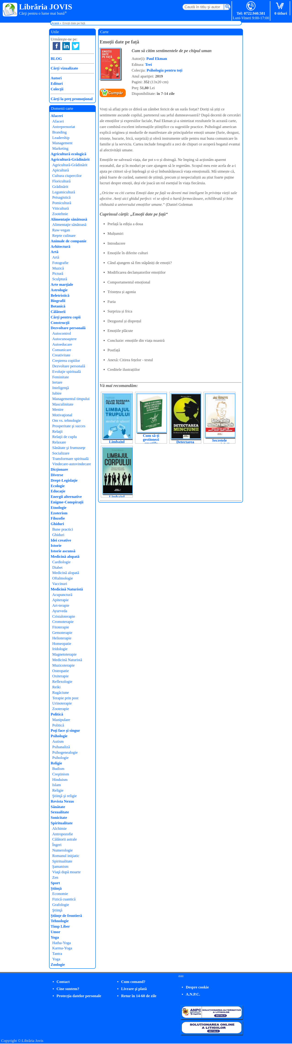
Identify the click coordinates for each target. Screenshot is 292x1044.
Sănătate (58, 807)
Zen (55, 877)
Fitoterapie (60, 627)
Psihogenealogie (65, 752)
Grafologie (60, 904)
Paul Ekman (156, 58)
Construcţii (60, 322)
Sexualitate (60, 812)
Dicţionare (59, 469)
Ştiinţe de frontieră (66, 915)
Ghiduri (57, 524)
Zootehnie (60, 214)
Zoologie (58, 964)
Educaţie (58, 491)
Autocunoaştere (64, 339)
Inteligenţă (60, 388)
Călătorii (58, 312)
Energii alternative (66, 496)
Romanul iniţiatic (65, 856)
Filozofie (58, 518)
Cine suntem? (68, 989)
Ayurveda (59, 611)
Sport (55, 883)
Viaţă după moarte (66, 872)
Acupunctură (62, 595)
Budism (58, 768)
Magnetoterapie (64, 654)
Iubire (57, 393)
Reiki (56, 687)
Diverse (57, 475)
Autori (56, 78)
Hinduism (60, 779)
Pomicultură (61, 203)
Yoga (55, 937)
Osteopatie (60, 671)
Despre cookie (197, 987)
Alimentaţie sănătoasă (69, 219)
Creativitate (61, 355)
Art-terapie (60, 605)
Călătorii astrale (64, 839)
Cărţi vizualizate (64, 68)
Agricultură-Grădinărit (70, 159)
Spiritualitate (62, 823)
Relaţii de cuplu (64, 437)
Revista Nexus (62, 801)
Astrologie (59, 290)
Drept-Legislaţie (64, 480)
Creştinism (60, 774)
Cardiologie (61, 562)
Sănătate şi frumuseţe (68, 448)
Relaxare (59, 442)
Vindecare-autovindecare (71, 464)
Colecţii (57, 89)
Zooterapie (60, 709)
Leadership (61, 138)
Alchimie (59, 828)
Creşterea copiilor (66, 360)
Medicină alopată (65, 556)
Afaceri (57, 116)
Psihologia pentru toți (164, 70)
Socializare (61, 453)
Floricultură (61, 181)
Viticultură (60, 208)
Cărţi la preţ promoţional (72, 99)
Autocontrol (61, 333)
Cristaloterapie (63, 616)
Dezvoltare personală (68, 328)
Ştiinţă (56, 888)
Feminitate (60, 377)
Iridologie (60, 649)
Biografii (58, 301)
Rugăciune (60, 692)
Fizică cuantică (64, 899)
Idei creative (61, 540)
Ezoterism (59, 513)
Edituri (57, 83)
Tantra (57, 953)
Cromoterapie (62, 621)
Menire (57, 409)
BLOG (56, 58)
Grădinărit (60, 186)
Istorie (56, 545)
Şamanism (60, 866)
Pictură (57, 273)
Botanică (58, 306)
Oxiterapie (60, 676)
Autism (58, 741)
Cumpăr (115, 93)
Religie (56, 763)
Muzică (58, 268)
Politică (57, 714)
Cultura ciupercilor (67, 176)
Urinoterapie (62, 703)
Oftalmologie (62, 578)
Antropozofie (62, 834)
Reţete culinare (64, 235)
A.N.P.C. (193, 994)
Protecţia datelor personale (79, 996)
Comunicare (61, 350)
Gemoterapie (62, 632)
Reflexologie (62, 681)
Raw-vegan (61, 230)
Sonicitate (59, 817)
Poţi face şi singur (65, 730)
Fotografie (60, 263)
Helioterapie (61, 638)
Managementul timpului (71, 399)
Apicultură (60, 170)
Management (62, 143)
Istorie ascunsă (63, 551)
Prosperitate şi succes (68, 426)
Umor (55, 932)
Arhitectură (60, 246)
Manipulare (61, 720)
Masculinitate (62, 404)
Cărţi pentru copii (66, 317)
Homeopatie (61, 643)
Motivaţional (62, 415)
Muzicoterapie (63, 665)
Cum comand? (133, 982)
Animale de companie (68, 241)
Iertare (57, 382)
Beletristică (60, 295)
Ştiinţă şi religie (64, 796)
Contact (63, 982)
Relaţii (57, 431)
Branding (59, 132)
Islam (56, 785)
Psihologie (59, 736)
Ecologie (58, 486)
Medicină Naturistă (67, 589)
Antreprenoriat (63, 127)
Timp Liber (60, 926)
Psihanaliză (61, 747)
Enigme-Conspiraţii (67, 502)
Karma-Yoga (62, 948)
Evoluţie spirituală (66, 371)
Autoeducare (62, 344)
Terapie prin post (65, 698)
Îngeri (57, 845)
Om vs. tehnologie (66, 420)
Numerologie (62, 850)
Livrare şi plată (134, 989)
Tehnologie (60, 921)
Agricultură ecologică (68, 154)
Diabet (57, 567)
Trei (148, 64)
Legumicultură (63, 192)
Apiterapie (60, 600)
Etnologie (58, 507)
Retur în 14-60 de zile (138, 996)
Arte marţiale (62, 284)
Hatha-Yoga (61, 943)
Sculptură (59, 279)
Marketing (60, 148)
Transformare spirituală (70, 459)
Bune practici (62, 529)
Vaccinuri (59, 584)
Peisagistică (61, 197)
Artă (54, 252)
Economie (60, 894)
